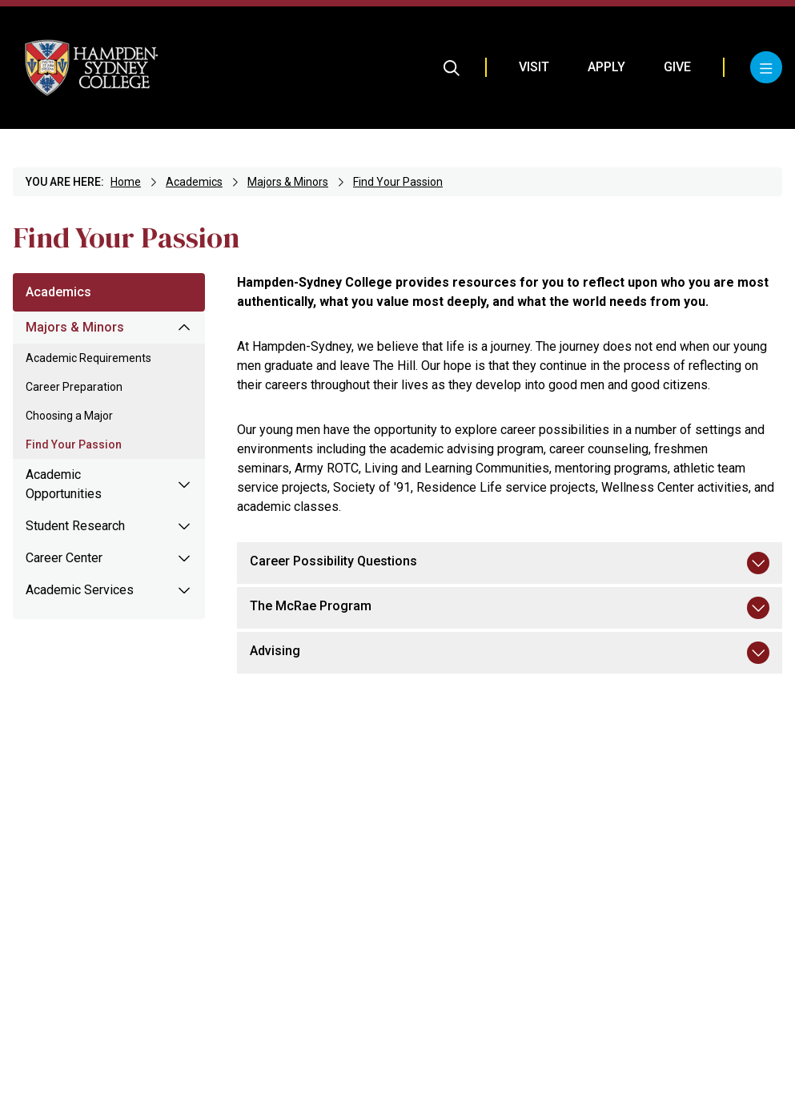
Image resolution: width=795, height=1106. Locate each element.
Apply (606, 66)
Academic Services (80, 589)
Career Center (64, 557)
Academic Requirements (88, 358)
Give (677, 66)
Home (125, 181)
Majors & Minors (287, 181)
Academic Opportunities (64, 484)
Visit (534, 66)
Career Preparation (74, 386)
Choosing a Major (69, 415)
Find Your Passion (398, 181)
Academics (194, 181)
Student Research (75, 525)
